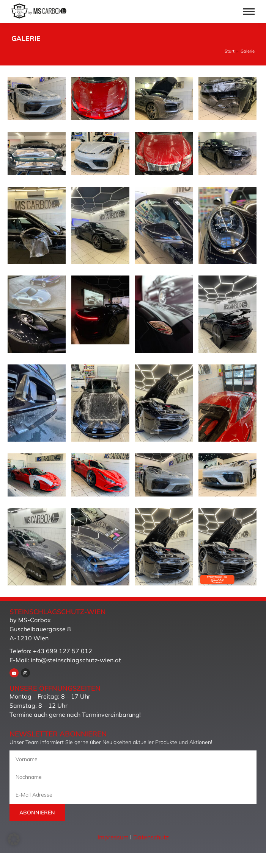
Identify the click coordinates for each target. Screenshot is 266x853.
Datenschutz (151, 837)
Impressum (113, 837)
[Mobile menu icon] (249, 11)
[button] (13, 839)
